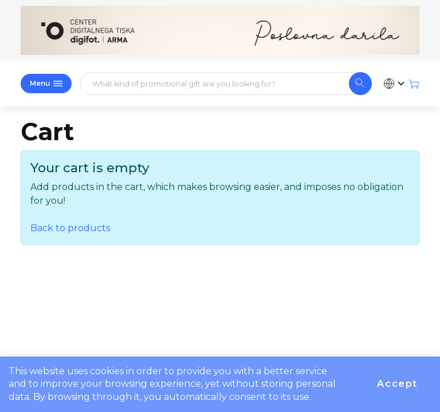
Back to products (70, 228)
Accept (397, 383)
